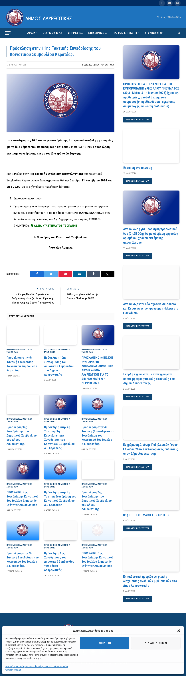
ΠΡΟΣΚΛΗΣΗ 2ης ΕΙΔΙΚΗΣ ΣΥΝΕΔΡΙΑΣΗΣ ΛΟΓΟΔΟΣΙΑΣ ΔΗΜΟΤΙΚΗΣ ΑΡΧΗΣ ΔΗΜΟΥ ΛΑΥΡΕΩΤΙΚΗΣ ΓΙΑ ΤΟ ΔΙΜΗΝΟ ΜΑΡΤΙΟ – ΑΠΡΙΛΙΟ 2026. (98, 370)
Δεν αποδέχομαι (156, 643)
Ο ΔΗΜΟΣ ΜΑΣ (52, 33)
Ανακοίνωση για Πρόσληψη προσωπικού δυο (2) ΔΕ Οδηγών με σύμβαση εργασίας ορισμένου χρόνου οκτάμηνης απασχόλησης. (150, 235)
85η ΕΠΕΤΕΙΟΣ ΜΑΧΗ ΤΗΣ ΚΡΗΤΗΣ (146, 515)
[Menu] (8, 33)
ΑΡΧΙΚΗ (32, 33)
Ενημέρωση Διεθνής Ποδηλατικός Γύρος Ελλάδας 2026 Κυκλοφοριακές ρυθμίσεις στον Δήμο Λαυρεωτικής (150, 449)
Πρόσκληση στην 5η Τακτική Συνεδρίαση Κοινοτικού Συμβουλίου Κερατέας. (22, 364)
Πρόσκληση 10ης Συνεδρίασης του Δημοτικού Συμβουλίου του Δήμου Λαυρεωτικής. (59, 366)
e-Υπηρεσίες (154, 33)
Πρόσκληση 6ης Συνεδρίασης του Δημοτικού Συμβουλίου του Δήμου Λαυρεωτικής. (59, 561)
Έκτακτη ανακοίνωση (137, 168)
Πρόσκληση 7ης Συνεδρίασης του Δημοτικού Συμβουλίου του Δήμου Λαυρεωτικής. (97, 500)
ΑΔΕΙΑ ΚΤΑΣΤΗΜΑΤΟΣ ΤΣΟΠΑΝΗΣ (53, 225)
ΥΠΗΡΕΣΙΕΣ (75, 33)
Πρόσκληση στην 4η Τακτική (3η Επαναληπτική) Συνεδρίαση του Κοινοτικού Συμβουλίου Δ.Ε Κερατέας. (59, 437)
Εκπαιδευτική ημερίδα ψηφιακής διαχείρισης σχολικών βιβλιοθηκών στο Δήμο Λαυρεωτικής (150, 581)
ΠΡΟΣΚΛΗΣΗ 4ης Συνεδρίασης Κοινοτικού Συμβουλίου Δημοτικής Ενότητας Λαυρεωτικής (23, 498)
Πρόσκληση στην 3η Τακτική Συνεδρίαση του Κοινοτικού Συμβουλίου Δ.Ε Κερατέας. (23, 559)
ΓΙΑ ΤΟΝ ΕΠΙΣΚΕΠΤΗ (126, 33)
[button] (179, 631)
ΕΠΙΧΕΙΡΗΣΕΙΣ (97, 33)
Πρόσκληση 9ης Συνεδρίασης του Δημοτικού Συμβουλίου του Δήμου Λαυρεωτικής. (22, 435)
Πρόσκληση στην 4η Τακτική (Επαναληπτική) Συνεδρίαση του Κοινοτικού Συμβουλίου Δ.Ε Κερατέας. (98, 435)
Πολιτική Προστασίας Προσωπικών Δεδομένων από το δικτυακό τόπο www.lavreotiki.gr (36, 668)
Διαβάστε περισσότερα (138, 119)
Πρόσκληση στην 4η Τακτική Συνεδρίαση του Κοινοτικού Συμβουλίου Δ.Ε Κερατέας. (60, 498)
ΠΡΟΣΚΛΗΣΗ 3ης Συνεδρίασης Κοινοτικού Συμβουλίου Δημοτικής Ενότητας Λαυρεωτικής (98, 559)
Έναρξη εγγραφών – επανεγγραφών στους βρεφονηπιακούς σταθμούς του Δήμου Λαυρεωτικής (149, 378)
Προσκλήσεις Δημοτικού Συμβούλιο (98, 65)
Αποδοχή (104, 643)
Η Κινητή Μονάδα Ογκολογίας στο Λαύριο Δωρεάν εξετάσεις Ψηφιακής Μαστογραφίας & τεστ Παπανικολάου (32, 298)
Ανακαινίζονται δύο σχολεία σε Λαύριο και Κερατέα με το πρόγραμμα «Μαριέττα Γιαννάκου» (150, 308)
